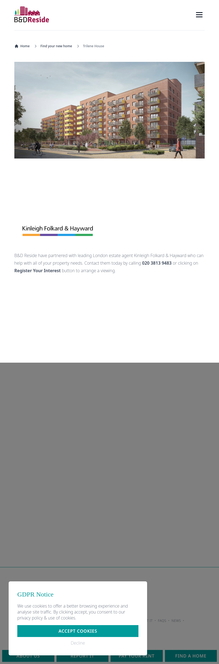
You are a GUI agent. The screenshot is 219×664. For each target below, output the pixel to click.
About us (28, 656)
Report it (82, 656)
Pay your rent (136, 656)
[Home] (31, 14)
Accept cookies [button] (78, 631)
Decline (78, 643)
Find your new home (56, 46)
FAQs (162, 620)
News (176, 620)
